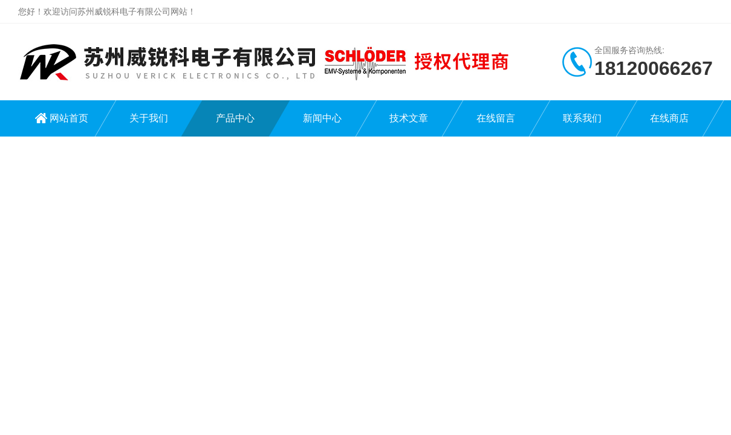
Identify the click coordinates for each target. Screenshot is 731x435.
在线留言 (495, 118)
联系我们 (582, 118)
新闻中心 (322, 118)
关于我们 (148, 118)
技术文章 (408, 118)
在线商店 (669, 118)
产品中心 (235, 118)
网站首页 (69, 118)
